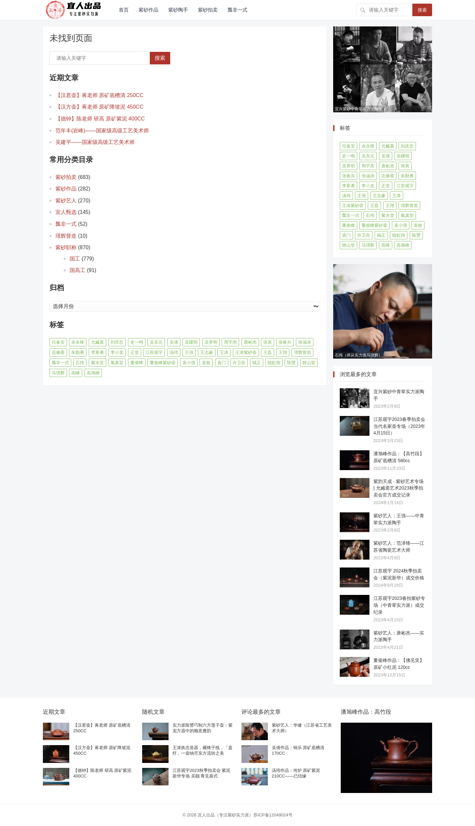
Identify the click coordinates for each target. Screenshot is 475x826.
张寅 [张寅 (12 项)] (267, 342)
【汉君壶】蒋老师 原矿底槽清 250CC (99, 95)
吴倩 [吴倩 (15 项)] (174, 342)
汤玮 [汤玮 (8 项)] (174, 352)
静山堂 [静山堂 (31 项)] (308, 362)
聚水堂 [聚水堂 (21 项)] (97, 362)
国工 (75, 258)
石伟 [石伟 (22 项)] (80, 362)
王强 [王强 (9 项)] (189, 352)
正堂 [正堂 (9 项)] (134, 352)
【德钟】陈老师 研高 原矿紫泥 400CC (100, 118)
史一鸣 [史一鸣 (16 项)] (136, 342)
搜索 (422, 10)
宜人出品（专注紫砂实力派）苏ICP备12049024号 (245, 814)
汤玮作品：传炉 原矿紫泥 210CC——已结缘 (296, 773)
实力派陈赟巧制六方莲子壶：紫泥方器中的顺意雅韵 (203, 728)
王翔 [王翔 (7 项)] (282, 352)
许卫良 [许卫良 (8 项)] (239, 362)
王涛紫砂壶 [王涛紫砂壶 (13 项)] (246, 352)
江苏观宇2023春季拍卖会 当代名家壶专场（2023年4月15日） (399, 426)
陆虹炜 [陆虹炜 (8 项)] (274, 362)
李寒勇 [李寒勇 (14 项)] (97, 352)
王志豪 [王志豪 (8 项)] (206, 352)
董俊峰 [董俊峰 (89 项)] (136, 362)
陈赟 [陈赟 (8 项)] (291, 362)
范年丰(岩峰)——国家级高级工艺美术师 (102, 130)
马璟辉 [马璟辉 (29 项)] (58, 372)
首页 (124, 10)
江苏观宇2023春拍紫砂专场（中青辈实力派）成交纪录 (399, 605)
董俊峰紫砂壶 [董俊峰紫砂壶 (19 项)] (162, 362)
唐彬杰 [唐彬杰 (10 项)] (250, 342)
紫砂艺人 (66, 200)
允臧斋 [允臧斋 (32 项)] (97, 342)
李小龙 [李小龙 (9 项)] (117, 352)
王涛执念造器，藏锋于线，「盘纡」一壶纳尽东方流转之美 (203, 750)
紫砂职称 (66, 247)
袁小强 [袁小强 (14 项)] (188, 362)
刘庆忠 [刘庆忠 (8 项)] (117, 342)
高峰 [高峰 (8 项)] (75, 372)
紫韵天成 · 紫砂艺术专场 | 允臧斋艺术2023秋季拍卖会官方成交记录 (398, 488)
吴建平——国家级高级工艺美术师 (95, 142)
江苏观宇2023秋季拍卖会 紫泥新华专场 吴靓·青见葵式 (202, 773)
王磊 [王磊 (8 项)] (267, 352)
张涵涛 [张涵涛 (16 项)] (304, 342)
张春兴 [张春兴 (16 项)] (284, 342)
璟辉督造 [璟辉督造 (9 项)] (302, 352)
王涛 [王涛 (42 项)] (224, 352)
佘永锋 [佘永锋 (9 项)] (77, 342)
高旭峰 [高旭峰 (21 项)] (93, 372)
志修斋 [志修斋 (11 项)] (58, 352)
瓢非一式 (237, 10)
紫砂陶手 (178, 10)
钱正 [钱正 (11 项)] (256, 362)
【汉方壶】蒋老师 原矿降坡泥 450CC (99, 107)
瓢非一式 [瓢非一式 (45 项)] (60, 362)
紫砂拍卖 (208, 10)
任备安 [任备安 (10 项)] (58, 342)
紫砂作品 (148, 10)
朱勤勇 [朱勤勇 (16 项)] (77, 352)
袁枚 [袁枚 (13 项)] (206, 362)
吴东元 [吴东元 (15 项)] (156, 342)
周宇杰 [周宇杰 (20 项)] (230, 342)
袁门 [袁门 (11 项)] (221, 362)
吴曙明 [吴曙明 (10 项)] (191, 342)
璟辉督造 (66, 236)
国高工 (77, 270)
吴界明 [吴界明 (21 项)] (211, 342)
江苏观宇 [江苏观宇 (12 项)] (154, 352)
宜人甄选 (66, 212)
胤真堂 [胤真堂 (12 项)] (117, 362)
